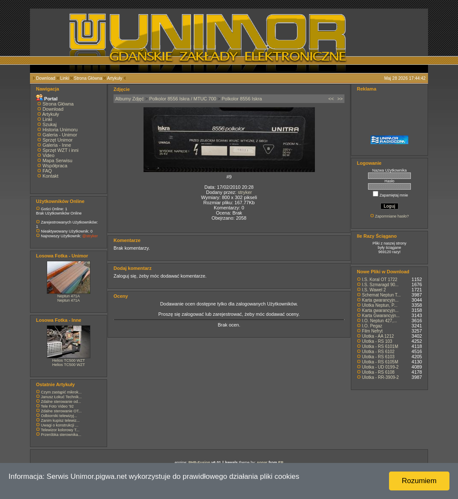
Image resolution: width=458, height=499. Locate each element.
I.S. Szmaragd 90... (380, 284)
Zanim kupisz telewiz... (60, 420)
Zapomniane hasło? (392, 216)
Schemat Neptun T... (381, 295)
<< (331, 98)
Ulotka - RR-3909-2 (380, 377)
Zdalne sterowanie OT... (61, 411)
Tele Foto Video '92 (57, 406)
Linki (64, 78)
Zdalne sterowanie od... (61, 401)
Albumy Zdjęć (129, 98)
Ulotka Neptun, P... (380, 305)
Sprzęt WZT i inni (60, 150)
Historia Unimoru (60, 129)
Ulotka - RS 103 (377, 341)
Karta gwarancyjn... (380, 300)
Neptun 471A (68, 296)
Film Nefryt (372, 331)
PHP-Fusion (199, 462)
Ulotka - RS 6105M (380, 362)
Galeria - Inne (56, 145)
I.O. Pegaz (372, 326)
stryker (245, 192)
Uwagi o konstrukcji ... (60, 425)
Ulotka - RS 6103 (378, 356)
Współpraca (54, 165)
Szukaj (49, 124)
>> (340, 98)
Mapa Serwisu (57, 160)
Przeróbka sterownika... (61, 434)
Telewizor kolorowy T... (60, 430)
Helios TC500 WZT (68, 360)
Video (48, 155)
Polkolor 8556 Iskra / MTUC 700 (182, 98)
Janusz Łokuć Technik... (61, 397)
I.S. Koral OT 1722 (380, 279)
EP (280, 462)
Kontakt (50, 175)
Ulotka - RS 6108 (378, 372)
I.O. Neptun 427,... (379, 320)
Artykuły (115, 78)
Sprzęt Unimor (57, 139)
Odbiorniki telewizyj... (59, 416)
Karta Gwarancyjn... (381, 315)
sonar (262, 462)
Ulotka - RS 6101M (380, 346)
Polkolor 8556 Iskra (242, 98)
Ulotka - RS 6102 (378, 351)
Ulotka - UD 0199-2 (380, 367)
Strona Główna (88, 78)
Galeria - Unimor (59, 134)
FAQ (47, 170)
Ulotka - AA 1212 (378, 336)
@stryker (90, 236)
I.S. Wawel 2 (374, 289)
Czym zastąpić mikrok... (61, 392)
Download (45, 78)
